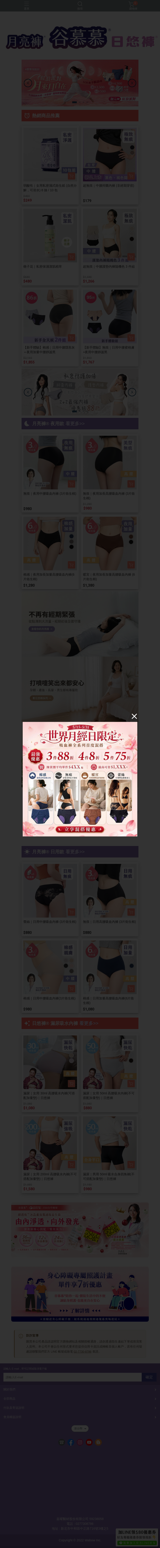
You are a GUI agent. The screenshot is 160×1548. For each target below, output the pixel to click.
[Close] (134, 716)
